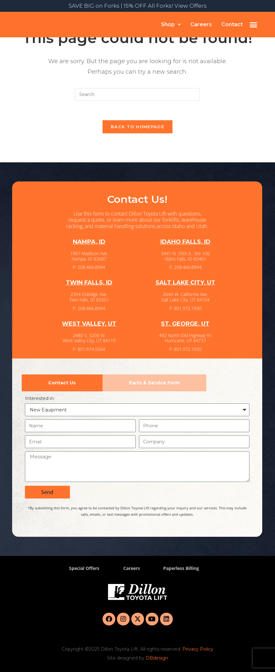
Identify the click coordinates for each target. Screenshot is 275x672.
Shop (171, 24)
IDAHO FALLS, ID (185, 241)
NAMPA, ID (89, 241)
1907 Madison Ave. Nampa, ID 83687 (89, 256)
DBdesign (157, 658)
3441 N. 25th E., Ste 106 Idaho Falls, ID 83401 (185, 256)
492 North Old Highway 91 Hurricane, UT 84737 (185, 338)
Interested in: (40, 398)
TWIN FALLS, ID (89, 282)
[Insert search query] (137, 94)
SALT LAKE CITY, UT (185, 282)
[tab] (62, 382)
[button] (171, 24)
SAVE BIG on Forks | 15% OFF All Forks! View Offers (138, 6)
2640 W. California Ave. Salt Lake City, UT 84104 (185, 297)
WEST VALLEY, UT (89, 323)
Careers (201, 24)
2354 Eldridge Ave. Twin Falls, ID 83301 (89, 297)
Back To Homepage (137, 126)
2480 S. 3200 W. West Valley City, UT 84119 (89, 338)
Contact (232, 24)
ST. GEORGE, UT (185, 323)
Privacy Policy (197, 649)
